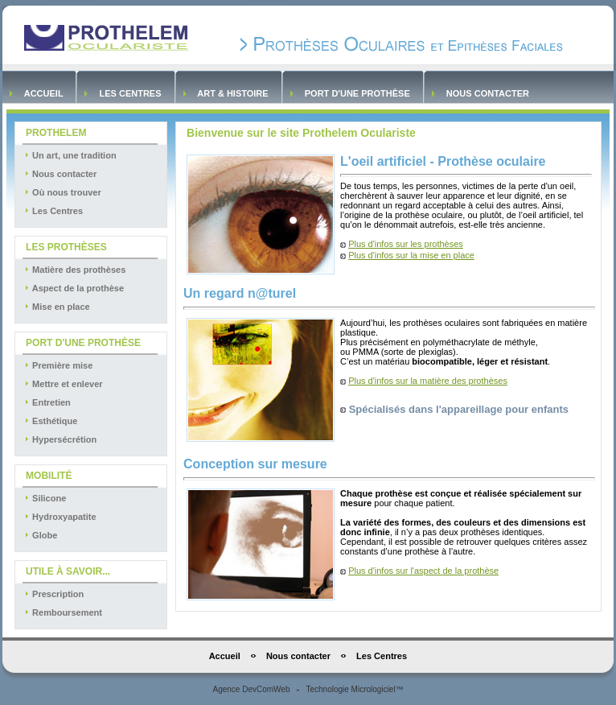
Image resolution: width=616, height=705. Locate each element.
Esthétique (50, 421)
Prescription (53, 594)
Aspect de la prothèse (73, 288)
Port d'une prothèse (357, 93)
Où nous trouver (62, 192)
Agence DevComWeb (251, 689)
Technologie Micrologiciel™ (354, 689)
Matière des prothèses (74, 269)
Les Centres (130, 93)
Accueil (43, 93)
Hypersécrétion (60, 439)
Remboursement (62, 612)
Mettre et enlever (62, 384)
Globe (40, 535)
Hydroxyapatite (60, 517)
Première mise (57, 365)
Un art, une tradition (70, 155)
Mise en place (56, 306)
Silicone (44, 498)
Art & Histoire (233, 93)
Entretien (47, 402)
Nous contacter (488, 93)
